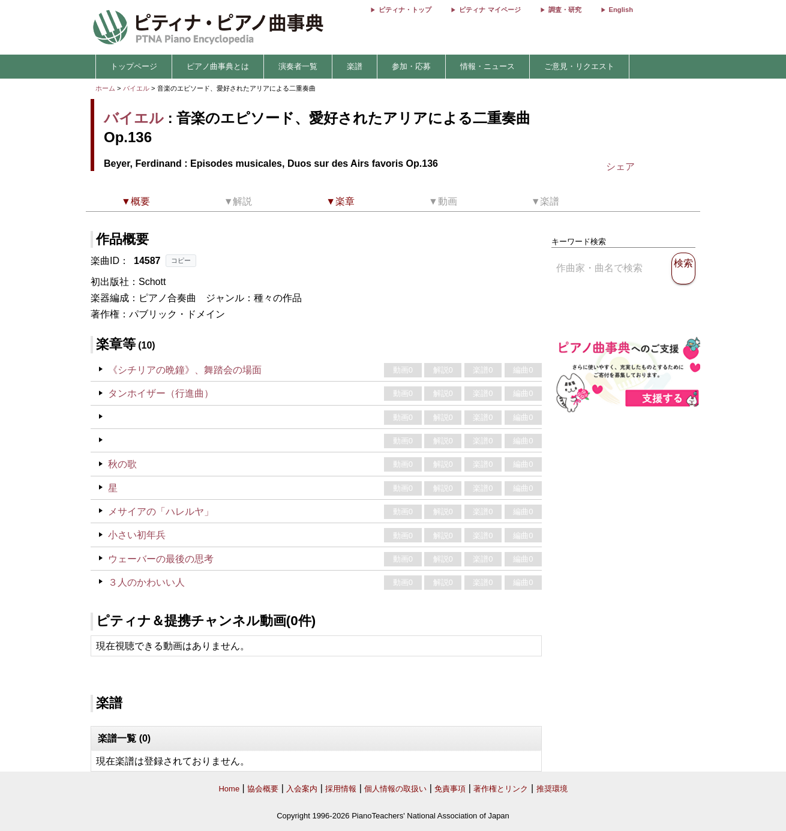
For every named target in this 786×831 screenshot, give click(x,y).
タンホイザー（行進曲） (161, 393)
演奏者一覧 (297, 66)
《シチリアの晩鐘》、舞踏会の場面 (185, 370)
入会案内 (301, 788)
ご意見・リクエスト (579, 66)
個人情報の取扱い (395, 788)
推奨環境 (552, 788)
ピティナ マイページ (489, 9)
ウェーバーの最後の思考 (161, 559)
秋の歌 (122, 464)
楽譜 (354, 66)
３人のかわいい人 (146, 582)
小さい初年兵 (137, 535)
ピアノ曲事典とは (218, 66)
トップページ (133, 66)
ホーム (105, 88)
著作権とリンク (500, 788)
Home (228, 788)
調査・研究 (564, 9)
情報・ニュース (487, 66)
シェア (620, 166)
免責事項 (450, 788)
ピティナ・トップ (405, 9)
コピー (181, 260)
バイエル (136, 88)
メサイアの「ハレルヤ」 (161, 511)
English (621, 9)
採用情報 (340, 788)
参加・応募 (411, 66)
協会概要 (262, 788)
